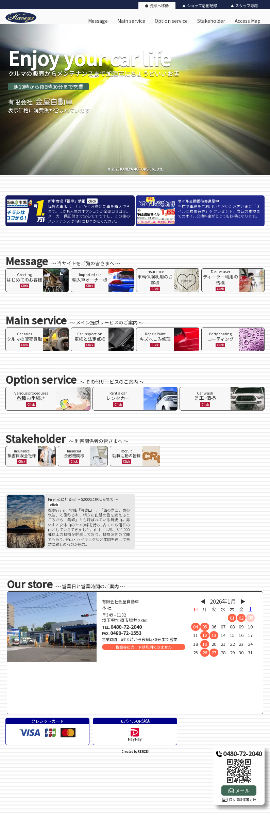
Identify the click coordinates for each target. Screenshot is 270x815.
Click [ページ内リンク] (24, 286)
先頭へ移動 (159, 5)
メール (242, 790)
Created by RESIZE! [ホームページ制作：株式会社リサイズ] (135, 751)
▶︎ (243, 601)
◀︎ (203, 601)
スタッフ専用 (246, 5)
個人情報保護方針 (239, 799)
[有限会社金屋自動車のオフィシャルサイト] (20, 21)
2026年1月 (223, 601)
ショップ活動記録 (202, 5)
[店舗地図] (135, 688)
